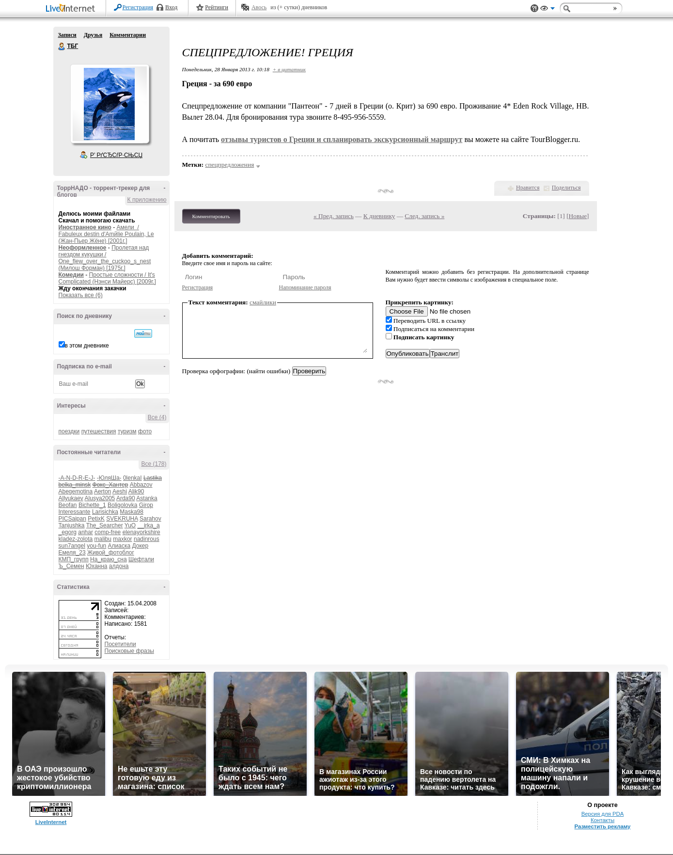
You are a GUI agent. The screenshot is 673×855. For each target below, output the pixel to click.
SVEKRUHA (122, 518)
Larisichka (105, 511)
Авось (258, 7)
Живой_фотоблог (110, 552)
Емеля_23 (72, 552)
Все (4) (157, 417)
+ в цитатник (289, 69)
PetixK (96, 518)
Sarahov (150, 518)
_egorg (68, 532)
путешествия (98, 431)
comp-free (107, 532)
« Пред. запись (333, 216)
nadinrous (146, 539)
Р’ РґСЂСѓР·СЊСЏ (116, 155)
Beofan (68, 505)
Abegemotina (76, 491)
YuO (130, 525)
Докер (140, 545)
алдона (119, 566)
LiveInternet (72, 9)
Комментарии (128, 35)
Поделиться (566, 187)
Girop (146, 505)
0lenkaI (132, 478)
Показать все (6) (81, 295)
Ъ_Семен (71, 566)
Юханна (97, 566)
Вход (171, 7)
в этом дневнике (87, 345)
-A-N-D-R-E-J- (77, 478)
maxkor (122, 539)
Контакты (602, 820)
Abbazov (141, 484)
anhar (85, 532)
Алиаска (119, 545)
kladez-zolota (76, 539)
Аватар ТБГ (109, 103)
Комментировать (211, 216)
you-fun (96, 545)
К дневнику (379, 216)
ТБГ (62, 46)
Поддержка (534, 8)
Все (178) (153, 463)
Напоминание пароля (305, 287)
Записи (67, 35)
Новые (578, 216)
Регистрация (138, 7)
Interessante (75, 511)
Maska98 (131, 511)
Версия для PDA (602, 814)
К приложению (147, 199)
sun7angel (72, 545)
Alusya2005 (100, 498)
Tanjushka (72, 525)
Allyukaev (71, 498)
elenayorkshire (141, 532)
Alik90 (136, 491)
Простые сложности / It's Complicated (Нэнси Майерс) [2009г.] (107, 278)
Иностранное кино (85, 227)
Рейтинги (216, 7)
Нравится (527, 187)
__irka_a (149, 525)
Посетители (120, 644)
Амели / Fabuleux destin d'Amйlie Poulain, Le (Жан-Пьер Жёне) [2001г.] (106, 234)
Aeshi (119, 491)
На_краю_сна (108, 559)
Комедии (71, 274)
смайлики (263, 302)
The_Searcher (104, 525)
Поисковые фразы (129, 651)
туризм (127, 431)
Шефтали (141, 559)
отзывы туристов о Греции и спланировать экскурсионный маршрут (341, 139)
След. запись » (424, 216)
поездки (69, 431)
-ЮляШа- (109, 478)
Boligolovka (122, 505)
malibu (102, 539)
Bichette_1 (92, 505)
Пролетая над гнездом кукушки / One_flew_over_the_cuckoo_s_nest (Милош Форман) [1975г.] (105, 257)
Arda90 (125, 498)
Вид (547, 10)
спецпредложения (229, 164)
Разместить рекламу (603, 826)
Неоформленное (83, 247)
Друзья (93, 35)
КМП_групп (74, 559)
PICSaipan (72, 518)
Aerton (102, 491)
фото (145, 431)
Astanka (146, 498)
